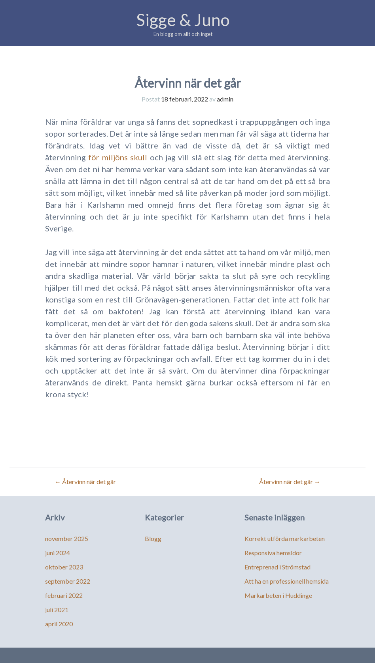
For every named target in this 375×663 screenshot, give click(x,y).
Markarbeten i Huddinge (278, 595)
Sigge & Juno (183, 20)
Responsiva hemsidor (273, 552)
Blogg (153, 538)
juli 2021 (56, 609)
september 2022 (67, 581)
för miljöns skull (117, 157)
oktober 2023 (64, 567)
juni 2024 (57, 552)
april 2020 (59, 623)
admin (225, 99)
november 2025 (66, 538)
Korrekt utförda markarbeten (284, 538)
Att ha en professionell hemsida (286, 581)
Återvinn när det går (85, 481)
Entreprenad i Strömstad (277, 567)
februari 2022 (64, 595)
